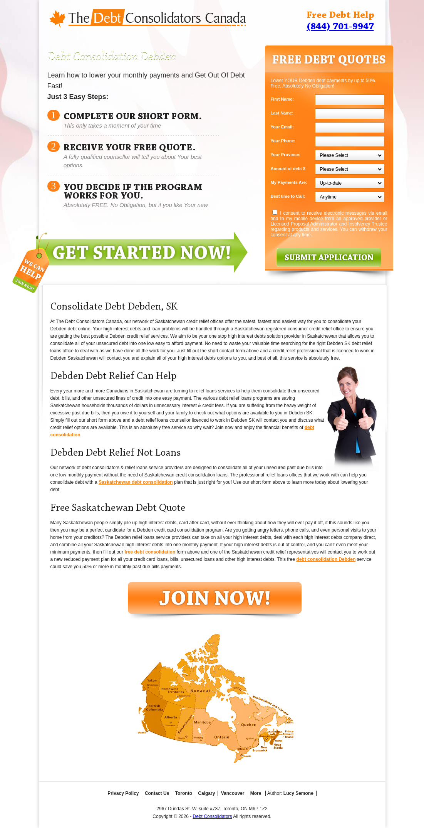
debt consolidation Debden (325, 559)
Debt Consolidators (212, 816)
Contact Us (157, 793)
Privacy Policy (123, 793)
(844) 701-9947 (340, 27)
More (255, 793)
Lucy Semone (298, 793)
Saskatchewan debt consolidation (136, 482)
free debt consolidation (149, 552)
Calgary (206, 793)
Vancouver (233, 793)
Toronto (183, 793)
